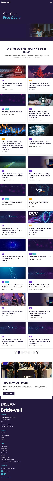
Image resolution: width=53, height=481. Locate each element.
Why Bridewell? (5, 435)
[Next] (37, 352)
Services (3, 433)
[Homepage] (5, 2)
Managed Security (5, 419)
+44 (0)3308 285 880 (8, 468)
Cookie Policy (4, 450)
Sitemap (3, 455)
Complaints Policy (5, 457)
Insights (3, 437)
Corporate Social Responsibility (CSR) (10, 461)
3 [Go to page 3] (25, 352)
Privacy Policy (4, 448)
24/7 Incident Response (7, 426)
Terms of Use (4, 453)
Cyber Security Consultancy (8, 417)
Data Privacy (4, 422)
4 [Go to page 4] (28, 352)
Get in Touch (5, 471)
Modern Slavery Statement (8, 459)
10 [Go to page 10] (34, 352)
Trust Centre (4, 446)
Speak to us (8, 393)
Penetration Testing (6, 424)
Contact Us (4, 465)
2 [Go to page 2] (22, 352)
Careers (3, 439)
